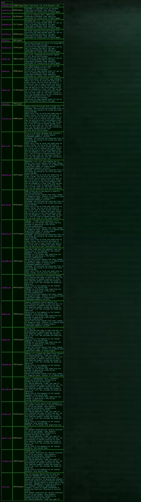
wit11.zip (5, 487)
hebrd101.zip (7, 175)
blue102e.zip (7, 5)
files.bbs (5, 104)
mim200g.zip (6, 287)
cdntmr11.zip (7, 10)
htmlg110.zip (7, 234)
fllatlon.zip (7, 118)
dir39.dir (5, 40)
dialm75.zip (6, 34)
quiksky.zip (6, 414)
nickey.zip (6, 340)
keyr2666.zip (7, 261)
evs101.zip (6, 59)
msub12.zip (6, 314)
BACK (3, 2)
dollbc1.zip (6, 47)
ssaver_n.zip (7, 438)
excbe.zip (5, 71)
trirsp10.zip (7, 461)
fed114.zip (6, 90)
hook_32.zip (6, 205)
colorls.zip (6, 16)
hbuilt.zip (6, 146)
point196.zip (7, 389)
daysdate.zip (7, 24)
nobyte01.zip (7, 364)
